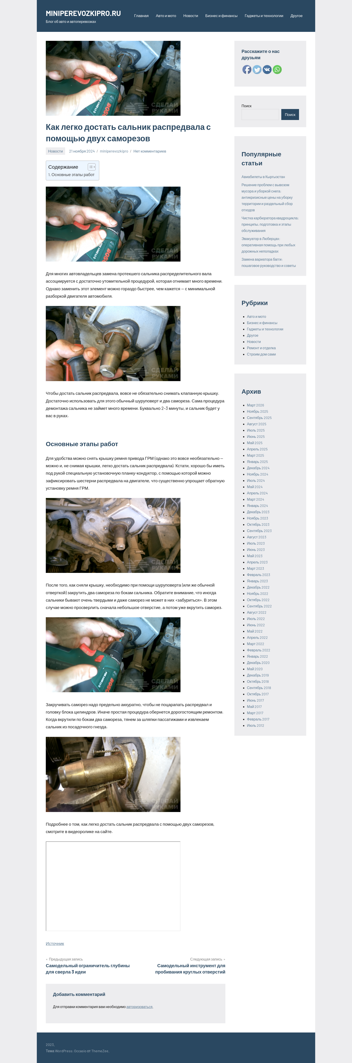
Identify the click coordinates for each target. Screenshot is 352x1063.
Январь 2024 (257, 505)
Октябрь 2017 (258, 694)
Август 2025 (256, 424)
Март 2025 (255, 455)
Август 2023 (256, 537)
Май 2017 (254, 706)
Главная (141, 15)
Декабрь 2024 (258, 468)
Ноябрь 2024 (257, 474)
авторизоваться (139, 1006)
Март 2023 (255, 568)
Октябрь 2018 (258, 681)
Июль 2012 (255, 725)
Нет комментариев (149, 151)
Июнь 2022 (256, 625)
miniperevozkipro (114, 151)
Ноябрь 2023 (257, 518)
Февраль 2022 (258, 650)
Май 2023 (254, 556)
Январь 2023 (257, 581)
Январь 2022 (257, 656)
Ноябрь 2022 (257, 593)
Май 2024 (255, 487)
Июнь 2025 (256, 436)
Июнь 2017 (255, 700)
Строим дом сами (261, 354)
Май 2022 (255, 631)
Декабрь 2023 (258, 512)
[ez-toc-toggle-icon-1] (89, 167)
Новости (190, 15)
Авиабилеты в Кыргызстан (263, 177)
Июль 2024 (256, 480)
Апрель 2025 (257, 449)
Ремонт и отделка (261, 348)
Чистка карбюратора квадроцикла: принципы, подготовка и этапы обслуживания (270, 224)
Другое (296, 15)
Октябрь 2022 (258, 600)
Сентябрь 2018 (259, 687)
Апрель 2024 (257, 493)
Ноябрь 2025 (257, 411)
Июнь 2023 (256, 549)
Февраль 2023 (258, 574)
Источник (55, 943)
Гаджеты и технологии (264, 15)
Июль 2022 (256, 618)
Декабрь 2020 (258, 662)
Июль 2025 (256, 430)
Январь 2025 (257, 461)
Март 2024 (255, 499)
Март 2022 (255, 644)
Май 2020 (255, 669)
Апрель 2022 (257, 637)
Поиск (246, 106)
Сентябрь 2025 (259, 417)
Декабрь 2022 (258, 587)
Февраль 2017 (258, 719)
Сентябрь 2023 (259, 530)
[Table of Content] (92, 166)
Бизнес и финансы (221, 15)
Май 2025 (254, 443)
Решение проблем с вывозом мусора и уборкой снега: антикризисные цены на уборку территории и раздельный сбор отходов (267, 197)
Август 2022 (256, 612)
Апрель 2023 (257, 562)
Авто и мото (166, 15)
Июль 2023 (256, 543)
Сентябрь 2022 (259, 606)
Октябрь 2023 (258, 524)
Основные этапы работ (73, 174)
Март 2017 (255, 713)
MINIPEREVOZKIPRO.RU (87, 12)
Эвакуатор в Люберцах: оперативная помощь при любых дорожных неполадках (268, 244)
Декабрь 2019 (258, 675)
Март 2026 (255, 405)
